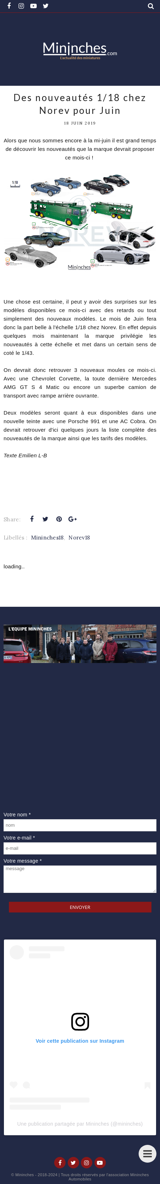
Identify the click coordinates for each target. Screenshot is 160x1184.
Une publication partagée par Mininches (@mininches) (80, 1124)
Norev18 (79, 537)
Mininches (24, 1175)
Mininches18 (47, 537)
